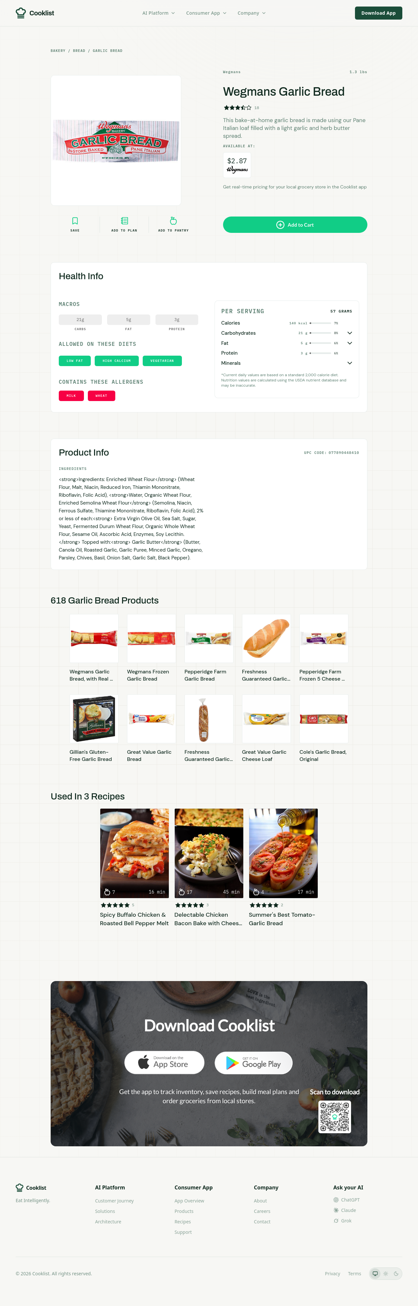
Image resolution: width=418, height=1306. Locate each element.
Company (252, 13)
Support (183, 1232)
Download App (379, 13)
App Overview (189, 1201)
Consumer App (206, 13)
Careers (262, 1211)
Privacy (332, 1273)
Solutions (105, 1211)
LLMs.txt (308, 1273)
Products (183, 1211)
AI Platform (159, 13)
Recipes (182, 1221)
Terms (354, 1273)
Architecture (108, 1221)
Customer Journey (114, 1201)
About (260, 1201)
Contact (262, 1221)
